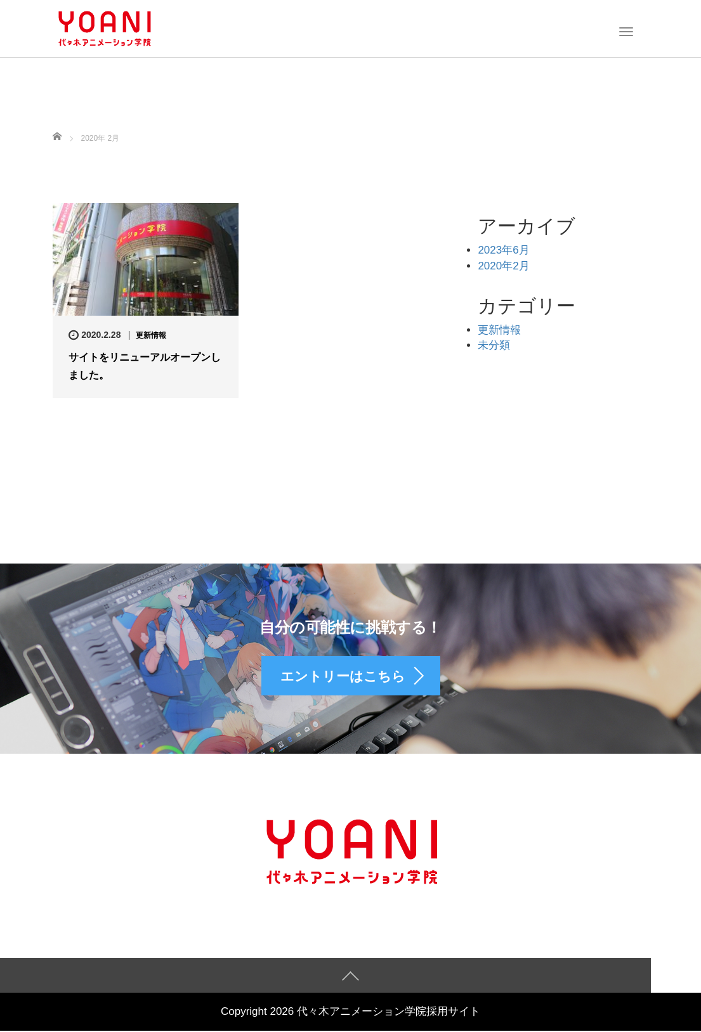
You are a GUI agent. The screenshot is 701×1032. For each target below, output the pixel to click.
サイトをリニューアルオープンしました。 (145, 366)
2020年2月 (503, 266)
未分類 (494, 345)
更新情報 (151, 335)
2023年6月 (503, 250)
